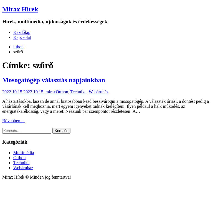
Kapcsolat (22, 37)
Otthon (62, 91)
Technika (78, 91)
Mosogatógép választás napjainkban (53, 80)
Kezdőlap (21, 32)
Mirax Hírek (20, 9)
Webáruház (99, 91)
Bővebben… (13, 120)
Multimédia (23, 152)
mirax (50, 91)
